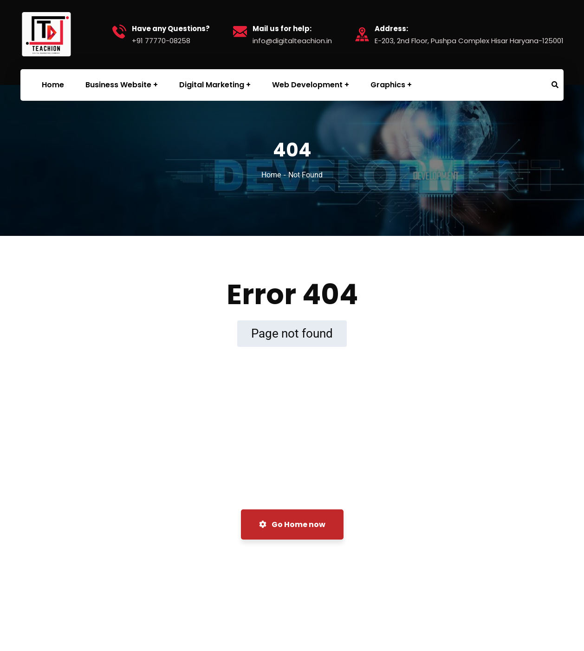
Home (271, 174)
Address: (391, 28)
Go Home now (292, 524)
